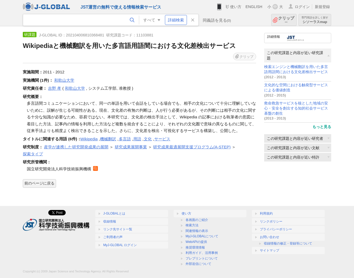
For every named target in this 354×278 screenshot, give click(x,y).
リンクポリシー (271, 221)
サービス (162, 139)
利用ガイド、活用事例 (202, 253)
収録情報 (109, 221)
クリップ (286, 20)
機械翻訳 (108, 139)
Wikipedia (89, 139)
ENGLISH (253, 7)
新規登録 (322, 7)
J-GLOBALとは (114, 213)
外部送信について (198, 264)
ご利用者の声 (113, 237)
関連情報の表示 (197, 231)
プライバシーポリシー (276, 229)
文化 (148, 139)
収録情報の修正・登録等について (288, 243)
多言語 (125, 139)
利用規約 (266, 213)
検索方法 (192, 225)
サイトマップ (269, 250)
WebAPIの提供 (196, 242)
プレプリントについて (202, 258)
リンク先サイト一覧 (117, 229)
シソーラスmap (314, 20)
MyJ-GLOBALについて (202, 236)
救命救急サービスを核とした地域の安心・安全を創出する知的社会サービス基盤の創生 (296, 108)
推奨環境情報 (195, 247)
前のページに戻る (39, 183)
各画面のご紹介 (197, 220)
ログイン (302, 7)
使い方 (235, 7)
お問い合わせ (269, 237)
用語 (137, 139)
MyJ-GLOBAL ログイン (120, 245)
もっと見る (321, 127)
